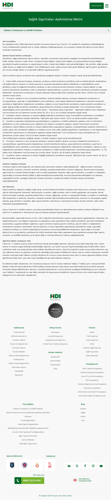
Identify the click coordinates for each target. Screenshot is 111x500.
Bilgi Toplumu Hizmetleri (28, 436)
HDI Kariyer (55, 332)
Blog (55, 369)
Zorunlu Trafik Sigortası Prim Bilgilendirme (28, 432)
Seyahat (83, 409)
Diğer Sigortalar (92, 356)
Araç (83, 420)
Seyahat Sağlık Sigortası (92, 348)
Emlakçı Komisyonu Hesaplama (92, 372)
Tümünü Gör (50, 456)
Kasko (92, 332)
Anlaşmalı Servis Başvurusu (55, 340)
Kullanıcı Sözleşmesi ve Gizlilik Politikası (28, 409)
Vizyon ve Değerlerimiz (19, 344)
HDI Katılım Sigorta (19, 367)
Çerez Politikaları (28, 440)
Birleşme (28, 416)
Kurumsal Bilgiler (19, 352)
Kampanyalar (55, 365)
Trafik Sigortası (92, 336)
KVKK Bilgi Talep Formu (28, 444)
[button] (106, 5)
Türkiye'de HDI (19, 332)
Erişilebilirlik (18, 371)
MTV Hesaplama (92, 380)
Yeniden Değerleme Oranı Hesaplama (92, 384)
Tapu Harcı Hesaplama (92, 388)
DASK (92, 344)
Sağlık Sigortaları (92, 352)
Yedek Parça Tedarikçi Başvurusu (55, 344)
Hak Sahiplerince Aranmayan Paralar (82, 480)
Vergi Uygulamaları (28, 420)
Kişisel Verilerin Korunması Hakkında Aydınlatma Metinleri (28, 413)
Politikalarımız (19, 359)
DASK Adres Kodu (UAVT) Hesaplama (92, 392)
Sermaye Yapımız (18, 348)
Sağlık (83, 413)
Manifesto (19, 375)
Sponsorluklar (55, 361)
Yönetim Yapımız (18, 340)
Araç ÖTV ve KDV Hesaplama (92, 376)
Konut (83, 416)
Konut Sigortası (92, 340)
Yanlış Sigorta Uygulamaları (28, 424)
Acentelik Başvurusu (55, 336)
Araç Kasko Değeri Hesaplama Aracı (92, 396)
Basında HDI (55, 357)
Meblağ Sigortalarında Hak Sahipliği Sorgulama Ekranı (28, 428)
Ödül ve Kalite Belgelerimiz (19, 356)
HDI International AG (19, 336)
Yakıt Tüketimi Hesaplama (92, 369)
